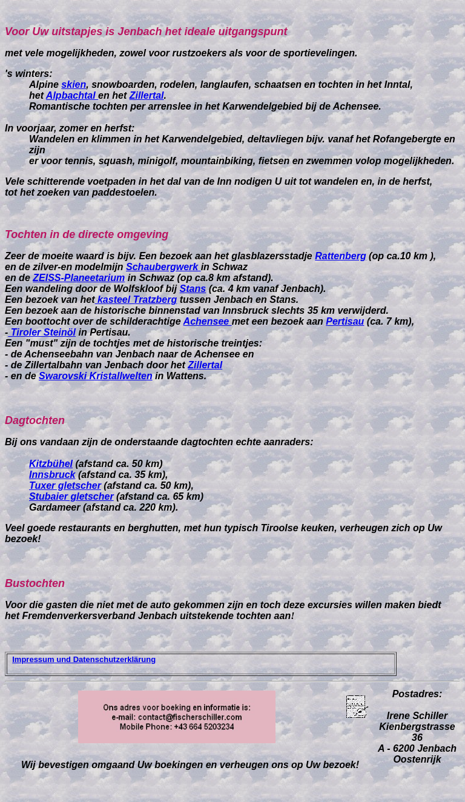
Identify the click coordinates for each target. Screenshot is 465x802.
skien (73, 84)
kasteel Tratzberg (136, 299)
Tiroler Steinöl (42, 332)
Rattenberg (340, 256)
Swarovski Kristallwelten (96, 376)
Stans (193, 288)
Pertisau (345, 321)
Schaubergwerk (163, 267)
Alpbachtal (72, 95)
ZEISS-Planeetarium (79, 278)
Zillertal (147, 95)
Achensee (207, 321)
